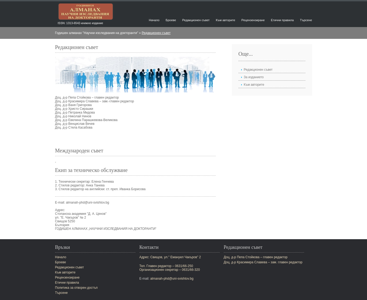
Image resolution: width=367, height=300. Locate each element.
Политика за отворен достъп (76, 288)
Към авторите (225, 20)
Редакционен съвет (196, 20)
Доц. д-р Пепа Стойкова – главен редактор (256, 257)
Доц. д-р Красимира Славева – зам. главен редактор (263, 262)
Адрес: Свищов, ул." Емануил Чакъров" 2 (170, 257)
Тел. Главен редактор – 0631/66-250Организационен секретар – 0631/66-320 (169, 268)
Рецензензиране (253, 20)
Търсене (306, 20)
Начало (154, 20)
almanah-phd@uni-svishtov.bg (171, 278)
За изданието (254, 77)
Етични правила (282, 20)
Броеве (171, 20)
